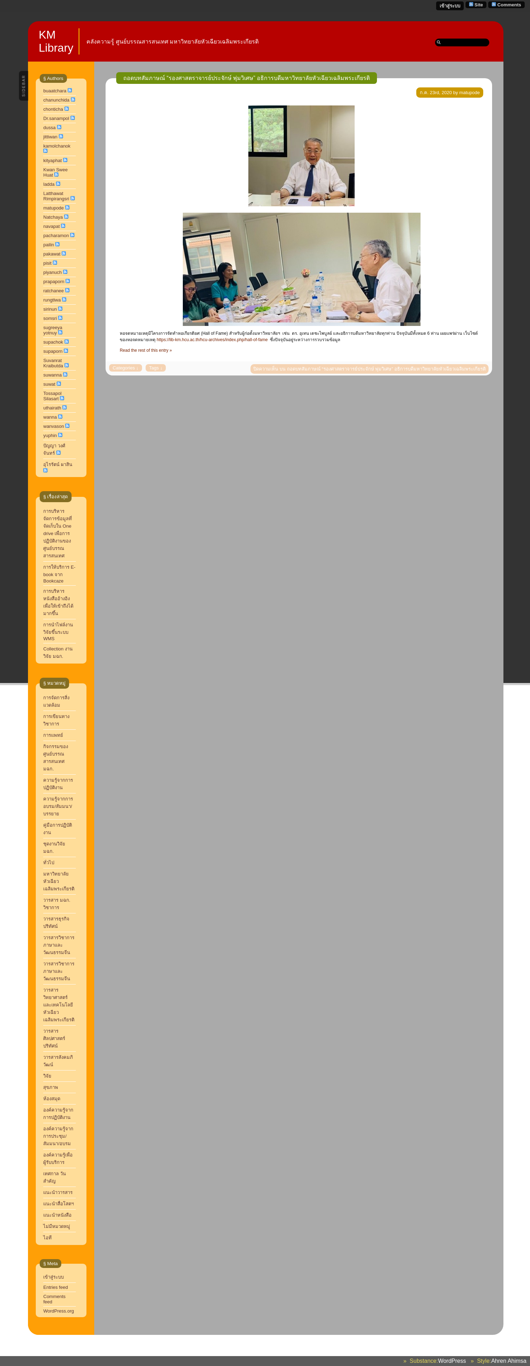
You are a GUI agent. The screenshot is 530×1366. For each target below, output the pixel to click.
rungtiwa (52, 300)
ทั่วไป (48, 862)
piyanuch (52, 272)
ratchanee (53, 290)
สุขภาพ (50, 1087)
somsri (50, 318)
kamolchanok (57, 146)
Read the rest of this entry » (146, 350)
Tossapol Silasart (52, 396)
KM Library (56, 41)
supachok (53, 342)
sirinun (50, 309)
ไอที (47, 1237)
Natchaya (53, 217)
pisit (47, 263)
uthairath (52, 408)
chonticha (53, 109)
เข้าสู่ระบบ (450, 5)
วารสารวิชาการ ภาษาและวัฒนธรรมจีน (58, 945)
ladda (49, 184)
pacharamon (56, 235)
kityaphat (52, 160)
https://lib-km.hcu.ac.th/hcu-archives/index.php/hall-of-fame (212, 339)
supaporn (52, 351)
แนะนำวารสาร (58, 1192)
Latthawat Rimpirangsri (56, 196)
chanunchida (56, 100)
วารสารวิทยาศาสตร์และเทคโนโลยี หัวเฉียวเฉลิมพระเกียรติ (59, 1004)
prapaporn (53, 281)
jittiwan (50, 136)
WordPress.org (58, 1311)
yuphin (50, 435)
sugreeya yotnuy (52, 330)
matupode (53, 208)
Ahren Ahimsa (508, 1361)
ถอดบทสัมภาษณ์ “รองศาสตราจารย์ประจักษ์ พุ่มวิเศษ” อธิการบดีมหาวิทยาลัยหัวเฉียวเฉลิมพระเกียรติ (246, 78)
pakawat (51, 254)
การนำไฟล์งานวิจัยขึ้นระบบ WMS (58, 631)
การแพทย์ (53, 735)
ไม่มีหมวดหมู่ (56, 1226)
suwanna (52, 375)
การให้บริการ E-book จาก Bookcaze (59, 574)
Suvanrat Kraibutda (53, 363)
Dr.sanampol (56, 118)
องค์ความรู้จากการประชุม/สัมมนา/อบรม (58, 1136)
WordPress (452, 1361)
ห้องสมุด (51, 1098)
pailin (48, 244)
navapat (51, 226)
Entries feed (55, 1287)
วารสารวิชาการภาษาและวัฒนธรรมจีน (58, 971)
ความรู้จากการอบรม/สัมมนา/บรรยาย (58, 806)
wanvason (53, 426)
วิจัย (47, 1076)
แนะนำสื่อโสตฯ (58, 1203)
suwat (49, 384)
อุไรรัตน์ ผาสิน (57, 464)
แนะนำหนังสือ (57, 1215)
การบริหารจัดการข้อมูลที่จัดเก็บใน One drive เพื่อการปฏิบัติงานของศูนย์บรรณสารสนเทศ (57, 533)
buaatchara (54, 90)
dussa (49, 127)
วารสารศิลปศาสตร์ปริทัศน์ (54, 1038)
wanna (50, 417)
